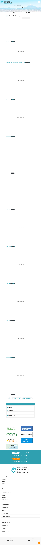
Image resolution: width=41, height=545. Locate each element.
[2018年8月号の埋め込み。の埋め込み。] (20, 154)
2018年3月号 (8, 320)
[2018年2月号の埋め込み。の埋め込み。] (20, 338)
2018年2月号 (8, 357)
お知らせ (10, 407)
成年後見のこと (5, 488)
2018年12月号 (8, 41)
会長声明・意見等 (11, 415)
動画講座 (4, 497)
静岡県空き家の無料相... (27, 398)
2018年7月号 (8, 209)
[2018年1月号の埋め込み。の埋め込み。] (20, 375)
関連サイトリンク (10, 540)
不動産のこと (4, 479)
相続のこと (4, 481)
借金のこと (4, 483)
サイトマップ (30, 540)
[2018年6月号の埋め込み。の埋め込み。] (20, 227)
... (9, 398)
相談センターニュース (12, 412)
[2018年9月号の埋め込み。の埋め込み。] (20, 117)
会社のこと (4, 485)
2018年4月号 (8, 283)
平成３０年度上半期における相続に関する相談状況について (15, 62)
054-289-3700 (20, 461)
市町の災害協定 (5, 499)
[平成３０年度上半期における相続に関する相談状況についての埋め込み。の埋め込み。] (20, 51)
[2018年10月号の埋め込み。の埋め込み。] (20, 80)
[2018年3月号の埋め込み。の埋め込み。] (20, 301)
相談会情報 (10, 410)
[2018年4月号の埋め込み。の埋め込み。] (20, 264)
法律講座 (4, 495)
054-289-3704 (20, 455)
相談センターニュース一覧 (16, 398)
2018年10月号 (8, 99)
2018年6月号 (8, 246)
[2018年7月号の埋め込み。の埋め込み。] (20, 191)
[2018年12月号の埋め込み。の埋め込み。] (20, 30)
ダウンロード (13, 41)
